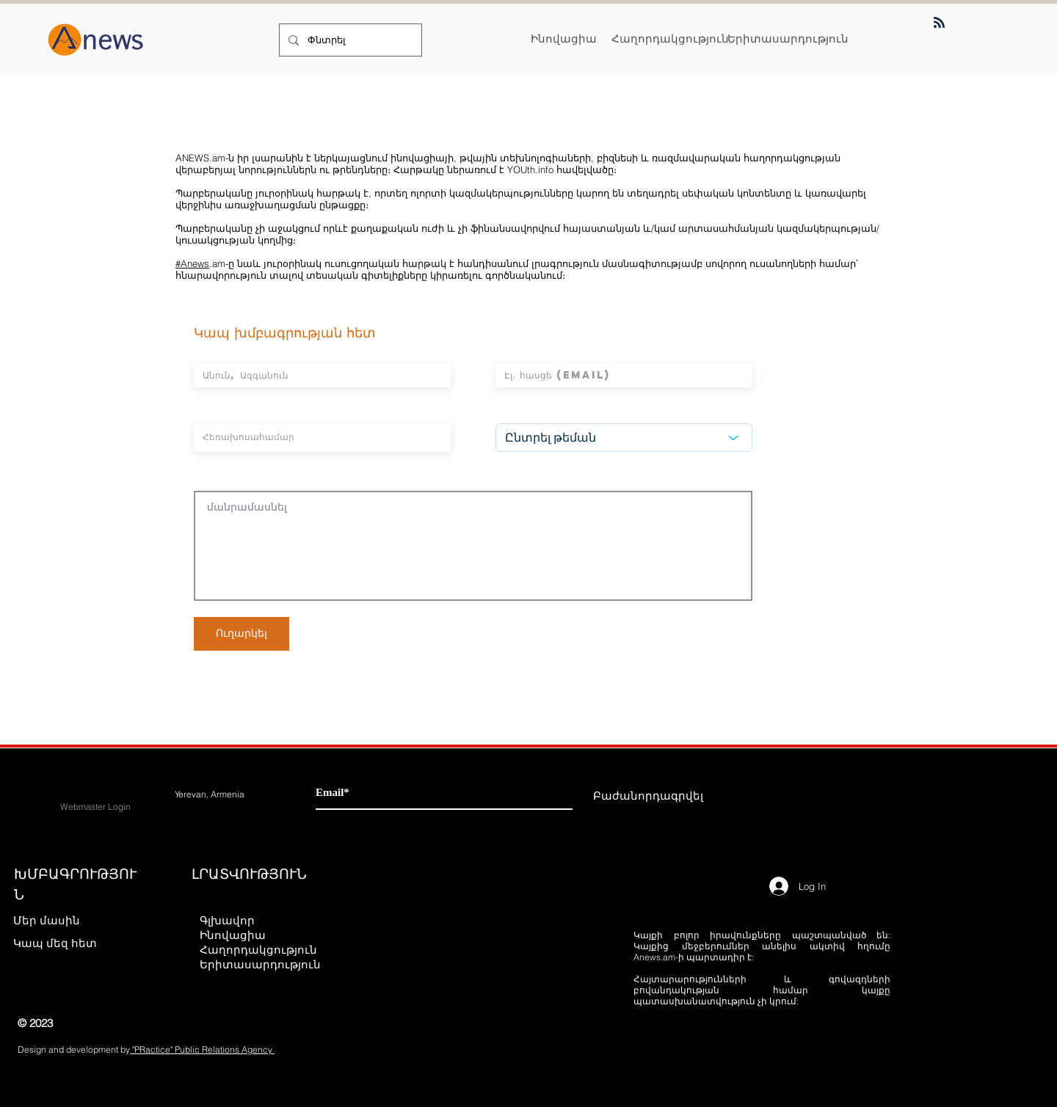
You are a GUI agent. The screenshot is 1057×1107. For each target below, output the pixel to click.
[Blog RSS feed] (939, 23)
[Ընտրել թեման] (623, 437)
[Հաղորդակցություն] (670, 38)
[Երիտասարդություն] (788, 38)
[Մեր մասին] (65, 920)
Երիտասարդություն (259, 964)
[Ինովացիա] (563, 38)
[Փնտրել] (349, 40)
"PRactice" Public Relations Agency (202, 1049)
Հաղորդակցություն (258, 950)
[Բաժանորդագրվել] (648, 795)
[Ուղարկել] (241, 634)
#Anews (192, 263)
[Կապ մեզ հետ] (65, 942)
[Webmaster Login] (95, 807)
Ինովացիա (233, 935)
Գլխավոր (227, 920)
